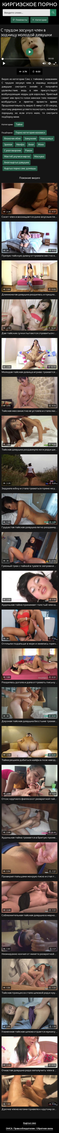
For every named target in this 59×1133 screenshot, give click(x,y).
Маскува (39, 156)
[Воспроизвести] (4, 63)
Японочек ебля (12, 138)
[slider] (23, 58)
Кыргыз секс (29, 1123)
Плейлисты (19, 20)
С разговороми (12, 150)
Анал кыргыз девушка (16, 162)
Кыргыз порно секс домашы (20, 168)
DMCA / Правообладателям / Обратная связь (29, 1128)
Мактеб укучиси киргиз (17, 156)
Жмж (41, 144)
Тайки (19, 124)
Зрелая (8, 144)
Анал (31, 144)
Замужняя (30, 138)
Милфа (20, 144)
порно (29, 4)
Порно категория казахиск (30, 132)
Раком (28, 150)
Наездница (46, 138)
